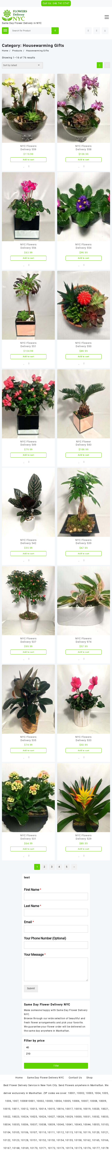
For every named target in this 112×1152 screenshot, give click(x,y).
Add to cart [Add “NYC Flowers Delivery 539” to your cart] (83, 553)
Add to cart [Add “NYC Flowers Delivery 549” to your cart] (28, 455)
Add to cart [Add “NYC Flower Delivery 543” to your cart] (83, 455)
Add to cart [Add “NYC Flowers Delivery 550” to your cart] (83, 356)
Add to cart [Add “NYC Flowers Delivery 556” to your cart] (28, 258)
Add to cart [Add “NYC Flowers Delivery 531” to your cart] (28, 849)
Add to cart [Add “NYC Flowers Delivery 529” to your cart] (83, 849)
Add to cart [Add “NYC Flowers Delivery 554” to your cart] (83, 258)
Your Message (35, 954)
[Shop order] (22, 65)
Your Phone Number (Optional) (45, 938)
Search (55, 30)
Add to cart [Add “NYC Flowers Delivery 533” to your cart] (83, 750)
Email (29, 922)
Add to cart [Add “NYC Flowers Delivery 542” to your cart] (28, 553)
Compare (28, 166)
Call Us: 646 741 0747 (56, 3)
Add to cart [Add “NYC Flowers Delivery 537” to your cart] (28, 652)
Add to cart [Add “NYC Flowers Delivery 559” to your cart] (28, 159)
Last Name (32, 906)
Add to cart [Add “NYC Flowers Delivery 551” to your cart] (28, 356)
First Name (32, 890)
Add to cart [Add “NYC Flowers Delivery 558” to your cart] (83, 159)
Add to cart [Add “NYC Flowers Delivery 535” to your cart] (28, 750)
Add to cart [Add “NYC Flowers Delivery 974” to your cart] (83, 652)
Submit (31, 988)
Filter (56, 1065)
